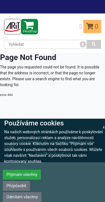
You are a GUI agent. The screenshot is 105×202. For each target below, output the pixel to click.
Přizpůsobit (16, 185)
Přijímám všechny (21, 174)
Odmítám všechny (22, 197)
